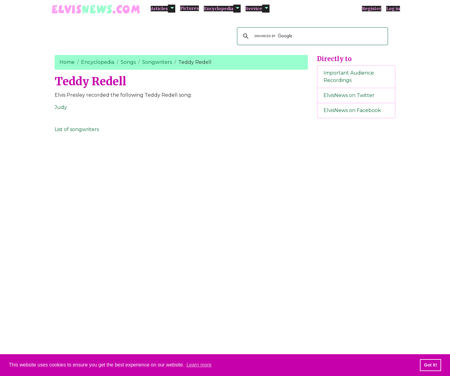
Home (67, 62)
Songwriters (157, 62)
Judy (61, 107)
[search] (311, 36)
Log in (393, 8)
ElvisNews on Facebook (352, 110)
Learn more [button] (198, 364)
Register (371, 8)
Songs (128, 62)
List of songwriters (77, 129)
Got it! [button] (430, 364)
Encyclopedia (218, 8)
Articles (159, 8)
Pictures (189, 8)
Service (254, 8)
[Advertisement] (356, 225)
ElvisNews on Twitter (349, 95)
